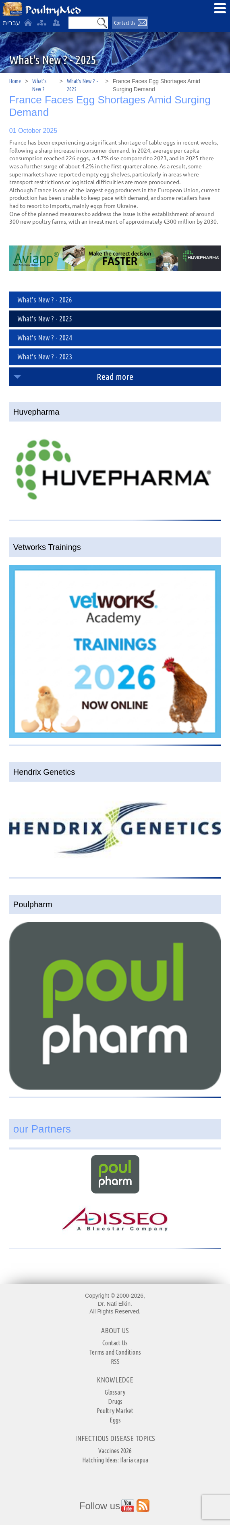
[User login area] (56, 23)
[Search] (82, 23)
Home (15, 81)
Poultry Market (115, 1410)
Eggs (115, 1420)
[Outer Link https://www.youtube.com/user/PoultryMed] (127, 1505)
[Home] (28, 23)
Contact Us (115, 1343)
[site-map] (41, 23)
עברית (11, 22)
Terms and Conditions (115, 1352)
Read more (115, 376)
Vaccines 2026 (115, 1450)
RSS (115, 1361)
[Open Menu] (220, 8)
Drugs (115, 1401)
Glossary (115, 1392)
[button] (102, 23)
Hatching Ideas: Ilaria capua (115, 1460)
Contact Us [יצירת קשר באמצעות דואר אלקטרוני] (124, 22)
